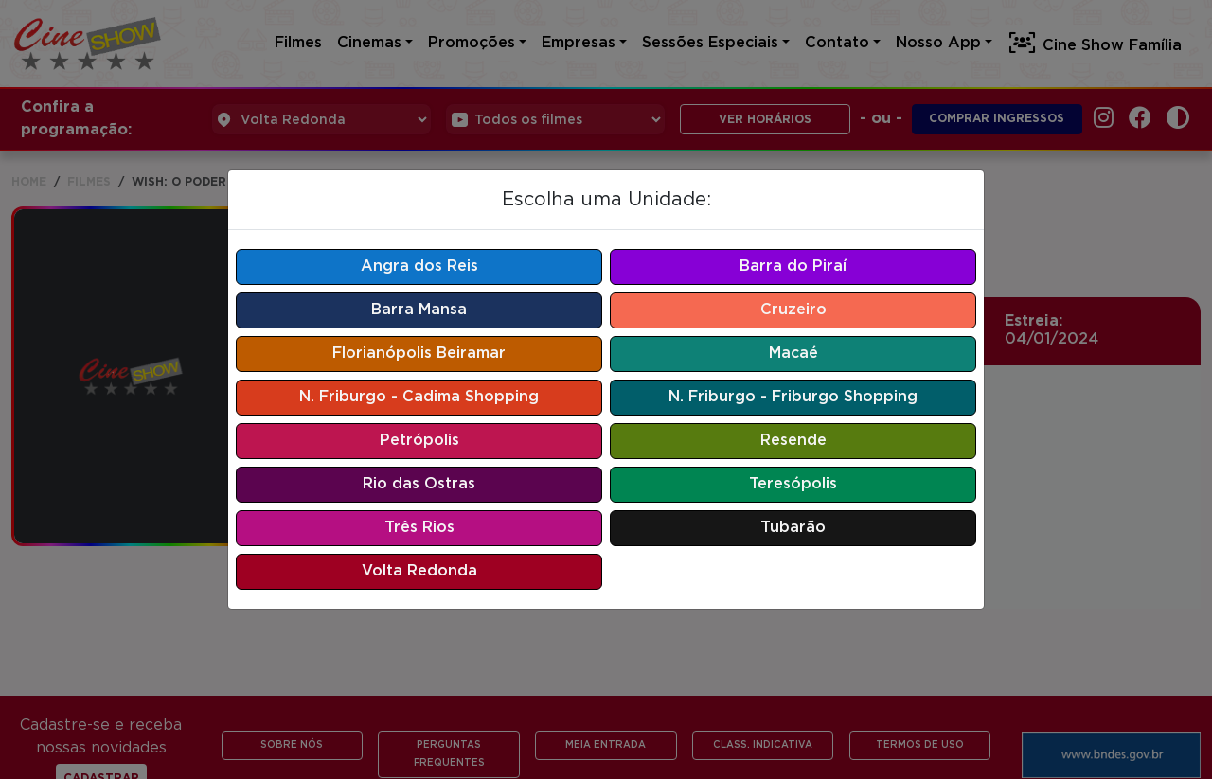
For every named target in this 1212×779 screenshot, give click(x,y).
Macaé (793, 353)
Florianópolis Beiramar (419, 353)
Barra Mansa (419, 310)
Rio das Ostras (419, 484)
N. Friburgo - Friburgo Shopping (793, 397)
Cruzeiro (793, 310)
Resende (793, 441)
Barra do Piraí (793, 266)
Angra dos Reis (419, 266)
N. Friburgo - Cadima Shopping (419, 397)
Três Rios (419, 528)
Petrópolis (419, 441)
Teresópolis (793, 484)
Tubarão (793, 528)
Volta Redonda (419, 571)
